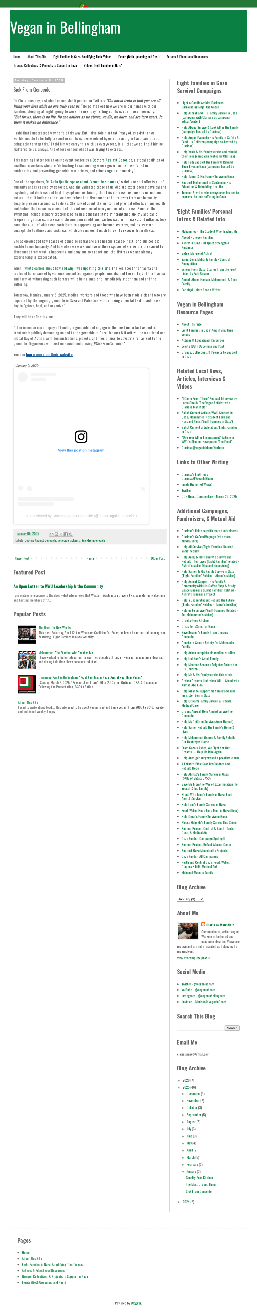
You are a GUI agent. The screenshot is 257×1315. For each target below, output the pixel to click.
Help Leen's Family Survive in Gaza (204, 804)
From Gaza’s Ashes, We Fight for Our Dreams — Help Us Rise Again (206, 750)
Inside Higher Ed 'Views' (197, 484)
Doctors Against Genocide (112, 160)
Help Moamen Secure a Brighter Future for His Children (209, 666)
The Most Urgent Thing (201, 1184)
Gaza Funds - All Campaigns (200, 856)
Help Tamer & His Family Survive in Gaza (208, 176)
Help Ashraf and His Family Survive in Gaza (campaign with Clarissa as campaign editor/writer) (209, 117)
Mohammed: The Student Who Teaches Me (65, 652)
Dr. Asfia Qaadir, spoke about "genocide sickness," (83, 181)
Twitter (186, 490)
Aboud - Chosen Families (198, 237)
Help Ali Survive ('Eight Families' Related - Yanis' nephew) (208, 548)
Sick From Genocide (199, 1191)
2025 (186, 1087)
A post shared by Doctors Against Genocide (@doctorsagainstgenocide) (81, 516)
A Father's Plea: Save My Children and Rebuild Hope (206, 766)
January (192, 1171)
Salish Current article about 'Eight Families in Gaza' (209, 429)
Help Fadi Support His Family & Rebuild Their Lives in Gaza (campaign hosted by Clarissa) (208, 166)
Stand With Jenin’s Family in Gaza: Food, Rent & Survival (207, 796)
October (192, 1107)
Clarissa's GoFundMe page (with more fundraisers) (206, 538)
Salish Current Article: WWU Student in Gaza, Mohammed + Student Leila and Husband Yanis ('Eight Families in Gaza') (207, 417)
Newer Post (22, 558)
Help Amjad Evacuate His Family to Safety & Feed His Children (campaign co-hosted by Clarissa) (210, 142)
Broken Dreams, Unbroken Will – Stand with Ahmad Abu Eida (210, 682)
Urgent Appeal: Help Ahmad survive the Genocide (207, 713)
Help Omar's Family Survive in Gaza (204, 816)
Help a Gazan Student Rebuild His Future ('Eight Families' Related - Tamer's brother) (209, 602)
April (190, 1149)
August (192, 1121)
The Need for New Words (54, 627)
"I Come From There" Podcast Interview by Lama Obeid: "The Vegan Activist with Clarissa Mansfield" (209, 402)
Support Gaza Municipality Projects (205, 850)
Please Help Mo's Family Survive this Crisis (209, 822)
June (190, 1135)
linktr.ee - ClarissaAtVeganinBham (204, 1001)
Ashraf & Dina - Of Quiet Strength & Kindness (206, 245)
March (191, 1157)
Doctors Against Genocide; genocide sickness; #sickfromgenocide (65, 540)
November (193, 1100)
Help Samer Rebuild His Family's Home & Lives (208, 729)
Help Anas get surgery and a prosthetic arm (210, 757)
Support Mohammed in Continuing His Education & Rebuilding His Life (206, 184)
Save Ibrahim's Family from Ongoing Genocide (205, 634)
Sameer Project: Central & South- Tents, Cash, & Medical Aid (208, 830)
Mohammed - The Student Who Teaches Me (209, 231)
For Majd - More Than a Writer (201, 289)
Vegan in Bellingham (65, 27)
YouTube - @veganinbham (198, 989)
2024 (186, 1201)
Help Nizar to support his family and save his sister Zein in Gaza (208, 693)
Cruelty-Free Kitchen (195, 620)
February (193, 1164)
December (194, 1093)
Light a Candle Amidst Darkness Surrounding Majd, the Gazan (203, 104)
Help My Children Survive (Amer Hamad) (207, 721)
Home (16, 56)
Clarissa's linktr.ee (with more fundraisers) (210, 530)
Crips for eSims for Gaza (198, 626)
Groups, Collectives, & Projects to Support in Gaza (45, 65)
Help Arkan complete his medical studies (208, 652)
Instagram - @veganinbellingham (203, 995)
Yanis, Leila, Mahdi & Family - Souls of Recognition (206, 261)
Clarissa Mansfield (220, 924)
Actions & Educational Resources (187, 56)
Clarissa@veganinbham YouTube (203, 447)
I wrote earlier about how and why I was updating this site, (66, 268)
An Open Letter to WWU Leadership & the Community (58, 586)
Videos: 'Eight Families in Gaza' (103, 65)
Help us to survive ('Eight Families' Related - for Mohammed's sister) (210, 612)
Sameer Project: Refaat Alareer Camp (206, 844)
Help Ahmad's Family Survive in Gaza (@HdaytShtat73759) (205, 776)
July (189, 1128)
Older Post (158, 558)
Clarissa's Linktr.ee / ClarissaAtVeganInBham (197, 476)
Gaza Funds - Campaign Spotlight (204, 838)
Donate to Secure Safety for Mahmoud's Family (208, 644)
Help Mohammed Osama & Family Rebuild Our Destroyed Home (209, 739)
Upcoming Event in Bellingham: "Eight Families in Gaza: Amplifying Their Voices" (90, 677)
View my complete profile (193, 957)
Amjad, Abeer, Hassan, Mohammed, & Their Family (210, 281)
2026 (186, 1080)
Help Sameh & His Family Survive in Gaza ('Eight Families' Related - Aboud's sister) (208, 573)
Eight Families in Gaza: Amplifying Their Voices (82, 56)
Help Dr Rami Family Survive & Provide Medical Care (206, 703)
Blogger (136, 1302)
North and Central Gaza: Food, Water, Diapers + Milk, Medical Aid (206, 864)
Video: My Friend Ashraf (197, 253)
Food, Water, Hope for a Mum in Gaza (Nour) (210, 810)
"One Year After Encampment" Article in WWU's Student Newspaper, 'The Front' (208, 439)
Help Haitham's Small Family (200, 658)
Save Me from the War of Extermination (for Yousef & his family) (210, 786)
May (189, 1142)
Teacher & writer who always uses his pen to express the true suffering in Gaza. (210, 194)
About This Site (36, 56)
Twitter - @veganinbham (198, 983)
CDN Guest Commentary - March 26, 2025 (209, 496)
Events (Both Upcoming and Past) (139, 56)
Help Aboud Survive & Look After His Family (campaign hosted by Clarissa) (210, 129)
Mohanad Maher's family (197, 872)
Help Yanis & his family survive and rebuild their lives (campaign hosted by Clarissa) (209, 154)
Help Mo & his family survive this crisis (207, 674)
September (194, 1114)
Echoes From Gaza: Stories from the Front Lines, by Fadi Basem (209, 271)
